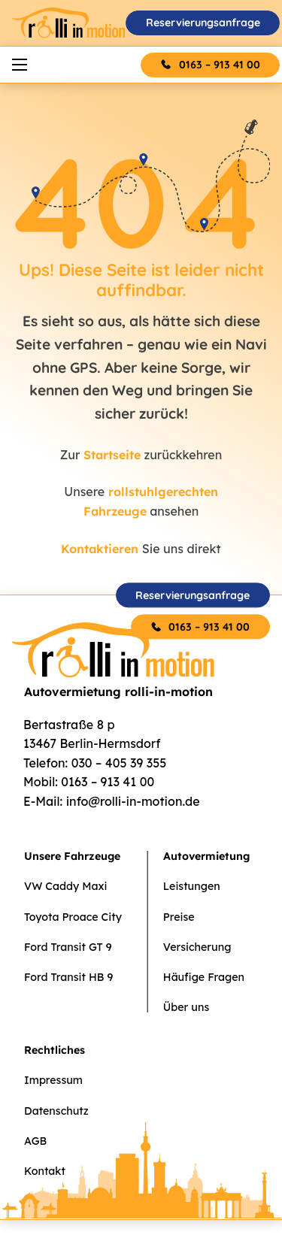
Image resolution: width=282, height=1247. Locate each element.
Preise (179, 917)
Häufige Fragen (203, 977)
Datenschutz (56, 1111)
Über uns (186, 1007)
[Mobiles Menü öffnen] (19, 65)
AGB (35, 1141)
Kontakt (44, 1171)
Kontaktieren (99, 548)
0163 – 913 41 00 (219, 64)
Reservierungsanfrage (203, 22)
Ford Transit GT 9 (67, 947)
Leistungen (191, 886)
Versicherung (197, 947)
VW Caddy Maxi (65, 886)
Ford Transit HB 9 (68, 977)
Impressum (53, 1080)
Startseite (112, 454)
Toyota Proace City (73, 917)
